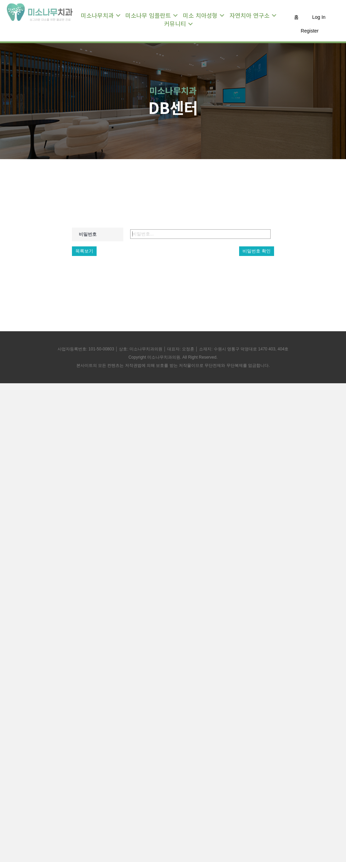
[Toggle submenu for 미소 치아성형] (222, 15)
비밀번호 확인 (257, 251)
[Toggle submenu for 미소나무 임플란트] (175, 15)
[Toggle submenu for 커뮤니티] (190, 24)
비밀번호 (88, 234)
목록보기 (84, 251)
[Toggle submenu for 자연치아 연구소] (274, 15)
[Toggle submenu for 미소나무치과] (118, 15)
